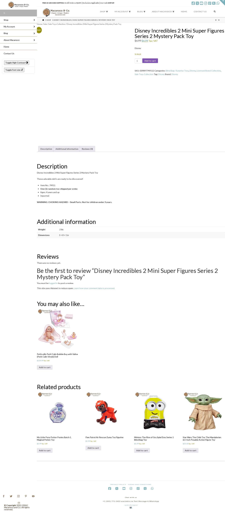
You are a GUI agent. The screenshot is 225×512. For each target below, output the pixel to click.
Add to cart (150, 60)
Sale (45, 24)
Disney (193, 70)
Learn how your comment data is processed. (94, 288)
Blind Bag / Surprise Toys (177, 70)
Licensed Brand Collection (209, 70)
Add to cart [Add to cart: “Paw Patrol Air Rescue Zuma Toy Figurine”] (93, 448)
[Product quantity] (138, 60)
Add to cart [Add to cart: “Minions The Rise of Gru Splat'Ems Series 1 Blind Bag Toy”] (142, 450)
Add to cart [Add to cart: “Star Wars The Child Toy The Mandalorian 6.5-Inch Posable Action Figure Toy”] (190, 450)
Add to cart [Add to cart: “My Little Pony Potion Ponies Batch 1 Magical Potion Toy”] (44, 450)
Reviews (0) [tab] (87, 149)
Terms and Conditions (139, 484)
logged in (53, 283)
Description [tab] (46, 149)
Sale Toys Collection (56, 24)
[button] (222, 3)
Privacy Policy (118, 484)
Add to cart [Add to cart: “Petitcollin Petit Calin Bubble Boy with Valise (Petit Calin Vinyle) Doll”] (44, 367)
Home (39, 24)
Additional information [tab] (67, 149)
